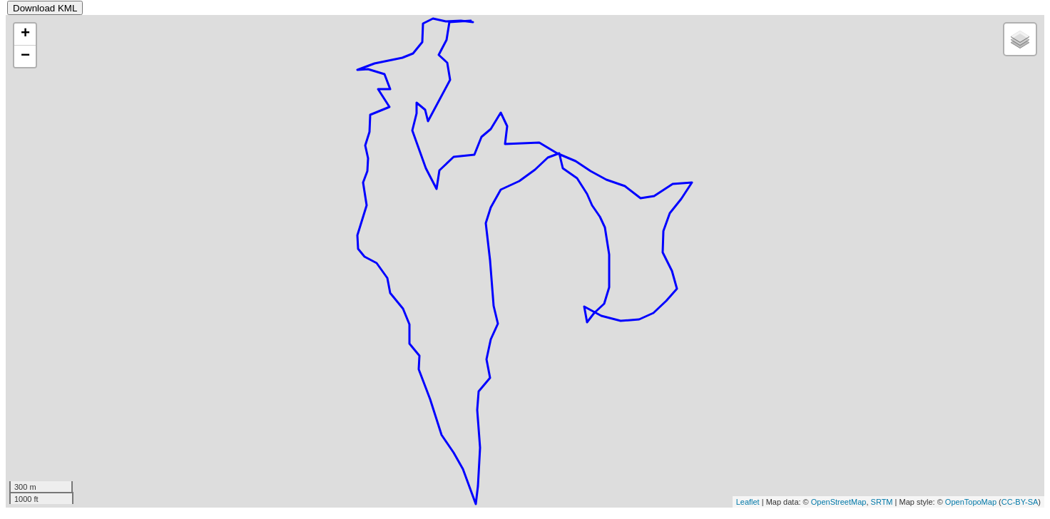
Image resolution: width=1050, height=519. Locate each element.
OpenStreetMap (839, 502)
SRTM (882, 502)
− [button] (25, 56)
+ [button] (25, 34)
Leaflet (748, 502)
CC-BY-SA (1020, 502)
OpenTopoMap (971, 502)
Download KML (45, 8)
